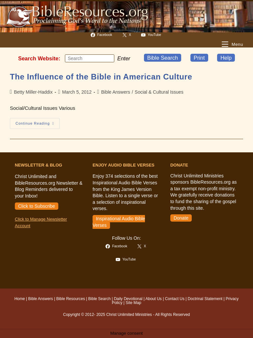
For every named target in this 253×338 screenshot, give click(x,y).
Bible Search (162, 58)
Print (199, 58)
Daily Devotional (128, 298)
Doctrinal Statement (205, 298)
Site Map (133, 302)
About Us (154, 298)
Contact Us (174, 298)
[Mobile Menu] (232, 44)
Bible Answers (115, 92)
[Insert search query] (89, 58)
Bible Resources (70, 298)
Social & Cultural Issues (159, 92)
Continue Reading (37, 125)
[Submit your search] (107, 58)
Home (19, 298)
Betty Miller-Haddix (33, 92)
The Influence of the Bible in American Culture (101, 76)
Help (226, 58)
